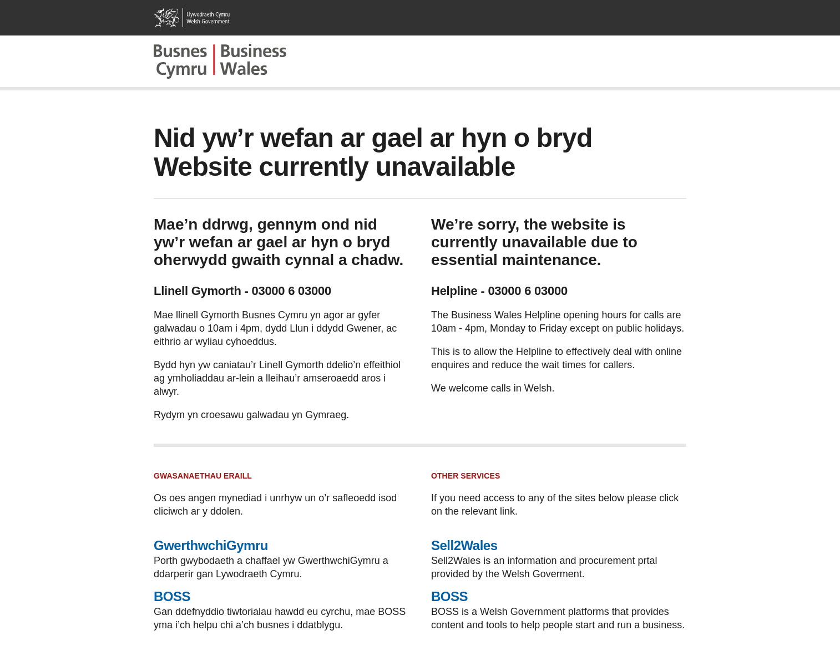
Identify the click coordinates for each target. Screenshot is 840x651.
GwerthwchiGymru (211, 545)
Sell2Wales (464, 545)
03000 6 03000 (291, 291)
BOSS (172, 596)
